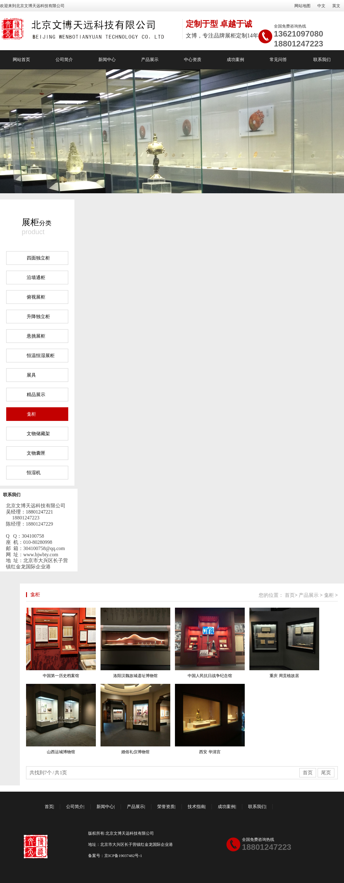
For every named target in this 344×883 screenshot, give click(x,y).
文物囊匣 (36, 453)
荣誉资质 (166, 806)
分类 (36, 222)
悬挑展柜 (36, 336)
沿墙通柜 (36, 277)
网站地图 (302, 5)
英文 (336, 5)
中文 (321, 5)
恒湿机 (34, 472)
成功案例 (235, 59)
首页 (290, 595)
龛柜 (31, 414)
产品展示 (150, 59)
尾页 (326, 772)
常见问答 (278, 59)
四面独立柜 (38, 258)
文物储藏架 (38, 433)
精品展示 (36, 394)
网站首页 (21, 59)
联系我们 (322, 59)
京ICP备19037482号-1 (123, 855)
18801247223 (298, 43)
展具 (31, 375)
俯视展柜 (36, 297)
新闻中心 (107, 59)
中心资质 (192, 59)
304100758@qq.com (44, 548)
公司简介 (64, 59)
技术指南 (196, 806)
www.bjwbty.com (40, 554)
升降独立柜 (38, 316)
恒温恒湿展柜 (41, 355)
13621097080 (298, 33)
